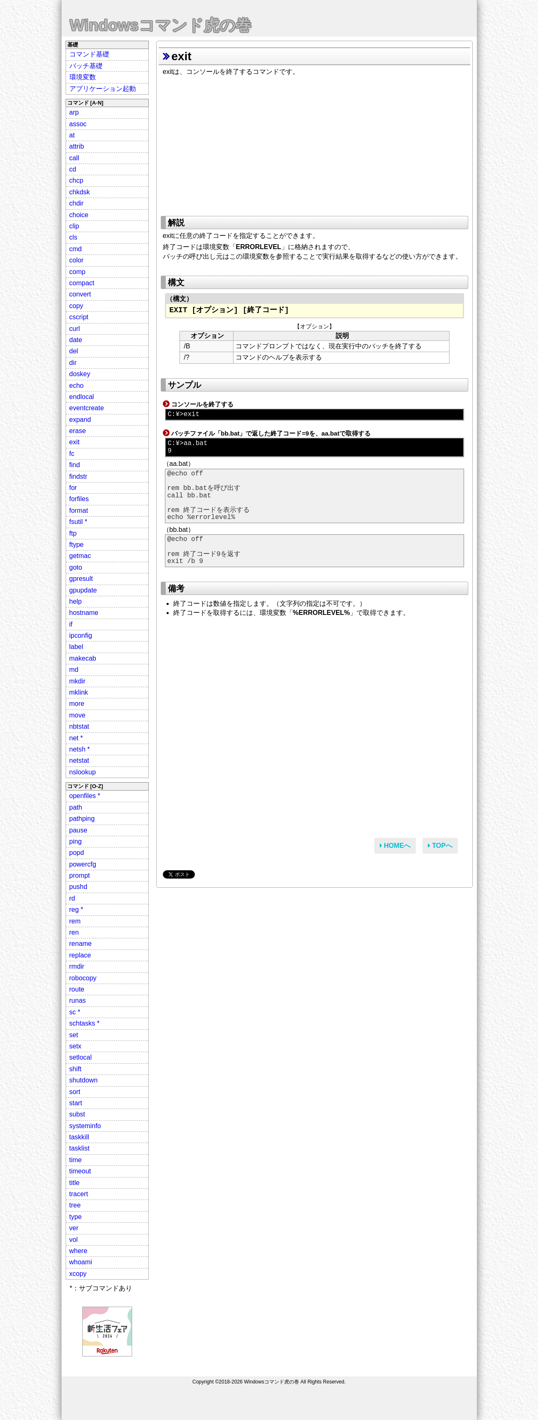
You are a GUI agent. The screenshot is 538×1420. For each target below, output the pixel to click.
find (74, 464)
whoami (80, 1262)
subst (77, 1114)
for (73, 487)
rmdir (76, 966)
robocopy (83, 978)
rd (72, 898)
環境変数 (82, 77)
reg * (76, 909)
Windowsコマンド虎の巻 (160, 25)
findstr (78, 476)
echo (76, 385)
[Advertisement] (314, 143)
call (74, 158)
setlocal (80, 1057)
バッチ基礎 (86, 65)
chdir (76, 203)
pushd (78, 886)
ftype (76, 544)
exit (74, 442)
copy (76, 305)
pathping (82, 818)
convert (80, 294)
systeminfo (85, 1125)
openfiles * (85, 795)
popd (76, 852)
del (73, 351)
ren (74, 932)
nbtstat (79, 726)
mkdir (77, 681)
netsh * (79, 749)
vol (73, 1239)
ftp (73, 533)
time (75, 1159)
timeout (80, 1171)
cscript (78, 317)
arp (74, 112)
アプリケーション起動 (102, 88)
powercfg (82, 864)
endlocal (81, 396)
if (71, 624)
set (73, 1034)
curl (74, 328)
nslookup (82, 772)
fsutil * (78, 521)
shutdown (83, 1080)
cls (73, 237)
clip (74, 226)
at (72, 135)
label (76, 646)
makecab (82, 658)
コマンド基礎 (89, 54)
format (78, 510)
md (74, 669)
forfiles (79, 498)
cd (72, 169)
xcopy (78, 1273)
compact (81, 282)
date (75, 339)
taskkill (79, 1137)
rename (80, 943)
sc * (75, 1012)
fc (71, 453)
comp (77, 271)
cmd (75, 248)
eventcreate (86, 407)
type (75, 1216)
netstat (79, 760)
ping (75, 841)
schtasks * (84, 1023)
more (76, 703)
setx (75, 1046)
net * (76, 738)
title (74, 1182)
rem (75, 921)
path (75, 807)
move (77, 715)
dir (73, 362)
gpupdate (83, 590)
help (75, 601)
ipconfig (80, 635)
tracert (78, 1193)
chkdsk (79, 192)
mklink (78, 692)
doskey (80, 373)
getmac (80, 555)
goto (75, 567)
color (76, 260)
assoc (78, 123)
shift (75, 1068)
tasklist (79, 1148)
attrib (76, 146)
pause (78, 830)
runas (77, 1000)
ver (74, 1227)
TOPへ (440, 845)
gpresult (81, 578)
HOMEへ (395, 845)
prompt (79, 875)
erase (77, 430)
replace (80, 955)
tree (75, 1205)
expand (80, 419)
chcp (76, 180)
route (76, 989)
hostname (83, 612)
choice (78, 214)
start (75, 1103)
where (78, 1250)
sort (75, 1091)
